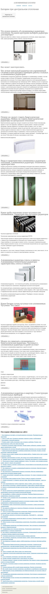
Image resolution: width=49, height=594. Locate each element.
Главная (18, 5)
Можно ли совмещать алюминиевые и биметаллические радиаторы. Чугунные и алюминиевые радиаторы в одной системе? (20, 343)
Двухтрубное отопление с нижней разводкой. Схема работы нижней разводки (24, 485)
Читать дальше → (5, 62)
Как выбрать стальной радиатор (10, 440)
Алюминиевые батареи (24, 3)
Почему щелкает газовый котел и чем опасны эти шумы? (18, 558)
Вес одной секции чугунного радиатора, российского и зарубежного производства (25, 569)
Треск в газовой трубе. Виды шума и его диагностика (17, 551)
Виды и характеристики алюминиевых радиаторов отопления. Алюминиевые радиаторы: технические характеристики (23, 162)
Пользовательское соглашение (11, 588)
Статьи (30, 5)
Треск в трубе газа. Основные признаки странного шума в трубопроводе (21, 438)
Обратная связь (5, 592)
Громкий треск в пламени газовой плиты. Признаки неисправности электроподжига (25, 459)
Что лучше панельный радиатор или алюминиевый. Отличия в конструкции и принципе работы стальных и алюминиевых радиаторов (24, 72)
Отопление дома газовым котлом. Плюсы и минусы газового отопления (22, 478)
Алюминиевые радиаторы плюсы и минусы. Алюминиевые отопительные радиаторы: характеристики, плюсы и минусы (20, 262)
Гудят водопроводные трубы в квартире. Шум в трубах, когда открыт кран (22, 483)
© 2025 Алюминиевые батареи (7, 586)
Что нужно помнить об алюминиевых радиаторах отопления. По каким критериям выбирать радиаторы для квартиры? (24, 33)
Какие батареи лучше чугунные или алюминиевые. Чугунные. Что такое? (23, 304)
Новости (24, 5)
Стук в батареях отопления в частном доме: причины (17, 556)
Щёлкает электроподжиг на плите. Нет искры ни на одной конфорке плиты (22, 457)
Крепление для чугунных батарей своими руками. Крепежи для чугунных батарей (24, 449)
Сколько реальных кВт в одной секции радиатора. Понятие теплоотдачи (22, 567)
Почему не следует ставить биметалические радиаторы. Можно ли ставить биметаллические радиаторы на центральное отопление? (22, 119)
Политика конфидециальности (7, 590)
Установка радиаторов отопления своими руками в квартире (19, 535)
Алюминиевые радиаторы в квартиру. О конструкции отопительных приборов (24, 394)
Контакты (3, 588)
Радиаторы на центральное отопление (9, 15)
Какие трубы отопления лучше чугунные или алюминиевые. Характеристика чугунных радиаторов (24, 213)
